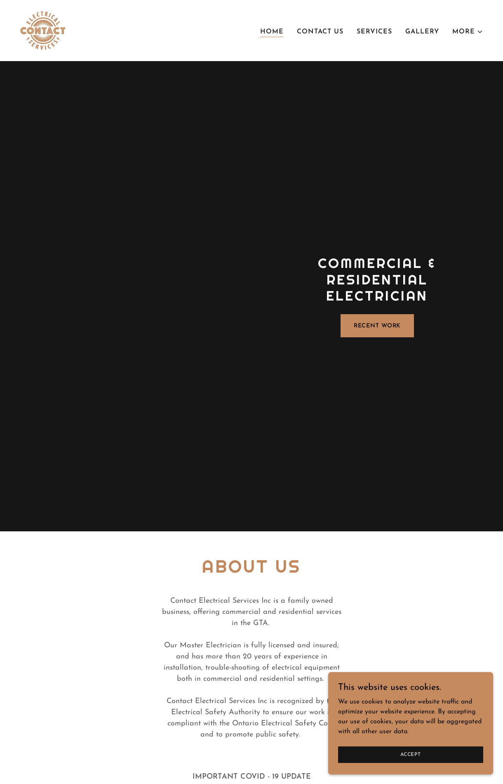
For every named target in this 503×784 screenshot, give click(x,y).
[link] (43, 30)
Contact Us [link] (320, 31)
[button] (467, 32)
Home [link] (272, 31)
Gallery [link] (422, 31)
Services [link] (374, 31)
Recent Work (377, 326)
